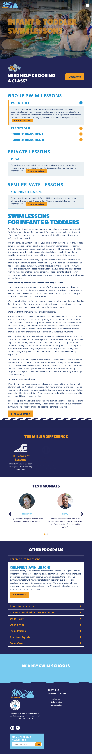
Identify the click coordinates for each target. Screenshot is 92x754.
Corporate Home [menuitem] (57, 693)
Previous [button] (9, 514)
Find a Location (22, 120)
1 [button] (44, 534)
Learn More (19, 594)
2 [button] (47, 534)
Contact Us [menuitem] (55, 699)
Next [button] (82, 514)
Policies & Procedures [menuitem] (57, 702)
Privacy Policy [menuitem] (56, 705)
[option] (27, 508)
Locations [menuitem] (53, 690)
